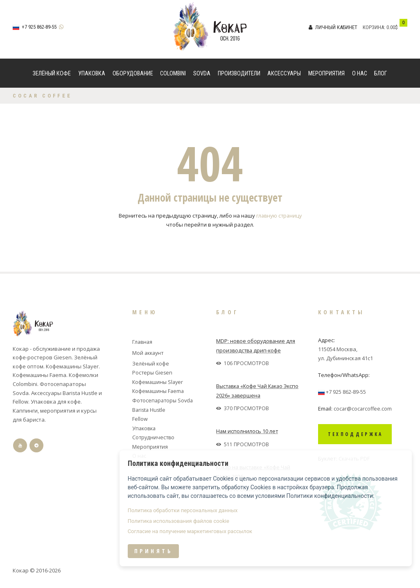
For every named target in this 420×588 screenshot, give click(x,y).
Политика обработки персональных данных (295, 523)
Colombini (173, 73)
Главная (143, 341)
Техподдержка (361, 434)
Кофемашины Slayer (158, 381)
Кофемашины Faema (159, 390)
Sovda (201, 73)
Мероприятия (326, 73)
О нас (359, 73)
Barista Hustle (149, 408)
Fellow (140, 417)
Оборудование (133, 73)
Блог (380, 73)
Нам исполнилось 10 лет (247, 430)
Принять (265, 564)
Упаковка (91, 73)
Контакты (145, 463)
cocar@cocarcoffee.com (363, 408)
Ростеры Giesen (153, 372)
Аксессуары (284, 73)
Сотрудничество (154, 435)
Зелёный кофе (52, 73)
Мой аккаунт (149, 352)
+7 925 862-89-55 (39, 27)
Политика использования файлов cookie (290, 534)
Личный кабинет (336, 27)
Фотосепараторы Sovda (164, 399)
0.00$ (392, 27)
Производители (239, 73)
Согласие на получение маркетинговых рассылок (302, 545)
